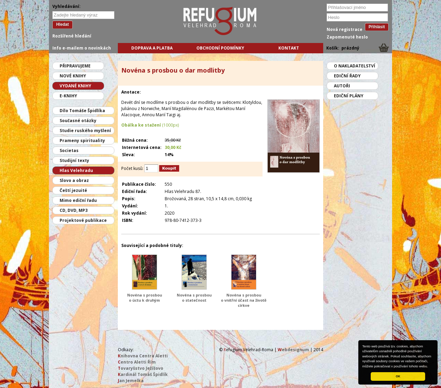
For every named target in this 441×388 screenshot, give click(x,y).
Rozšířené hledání (71, 36)
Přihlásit (377, 26)
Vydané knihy (75, 86)
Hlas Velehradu (76, 170)
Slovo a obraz (74, 180)
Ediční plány (348, 96)
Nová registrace (344, 29)
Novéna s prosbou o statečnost (194, 297)
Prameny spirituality (82, 140)
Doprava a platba (152, 48)
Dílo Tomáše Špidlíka (82, 111)
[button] (429, 366)
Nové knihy (73, 76)
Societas (69, 150)
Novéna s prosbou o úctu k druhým (144, 297)
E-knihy (68, 96)
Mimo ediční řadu (78, 200)
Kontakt (288, 48)
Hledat (62, 24)
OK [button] (398, 376)
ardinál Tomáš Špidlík (143, 374)
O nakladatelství (354, 66)
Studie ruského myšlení (85, 130)
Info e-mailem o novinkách (81, 48)
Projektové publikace (83, 220)
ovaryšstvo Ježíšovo (140, 368)
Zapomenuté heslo (347, 37)
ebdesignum (293, 350)
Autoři (342, 86)
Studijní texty (74, 160)
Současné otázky (78, 120)
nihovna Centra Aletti (143, 356)
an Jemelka (131, 381)
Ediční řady (347, 76)
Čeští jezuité (73, 190)
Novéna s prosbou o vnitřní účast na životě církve (243, 300)
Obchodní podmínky (220, 48)
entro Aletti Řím (137, 362)
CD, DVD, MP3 (74, 210)
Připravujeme (75, 66)
